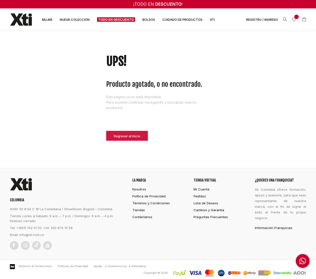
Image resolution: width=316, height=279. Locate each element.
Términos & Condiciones (35, 266)
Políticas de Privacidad (73, 266)
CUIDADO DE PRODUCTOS (182, 20)
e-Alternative (137, 266)
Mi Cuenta (201, 189)
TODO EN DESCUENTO (116, 20)
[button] (303, 261)
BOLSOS (148, 20)
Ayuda (98, 266)
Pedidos (200, 196)
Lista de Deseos (206, 203)
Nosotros (139, 189)
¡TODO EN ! (158, 4)
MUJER (47, 20)
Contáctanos (142, 217)
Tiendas (138, 210)
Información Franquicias (273, 228)
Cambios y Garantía (209, 210)
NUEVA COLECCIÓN (75, 20)
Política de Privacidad (149, 196)
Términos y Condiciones (151, 203)
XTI (212, 20)
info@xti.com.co (32, 235)
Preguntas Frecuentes (211, 217)
